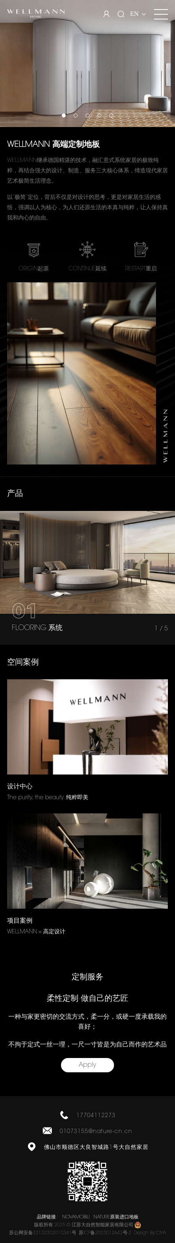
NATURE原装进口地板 (116, 1217)
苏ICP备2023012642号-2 (105, 1233)
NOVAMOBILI (75, 1217)
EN (134, 13)
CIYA (161, 1233)
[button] (64, 116)
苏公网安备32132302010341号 (42, 1233)
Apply (87, 1065)
